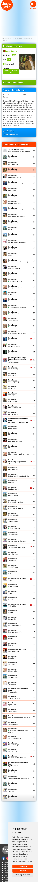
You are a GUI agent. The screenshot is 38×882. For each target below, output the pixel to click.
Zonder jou (12, 790)
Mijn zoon (12, 598)
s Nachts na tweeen (17, 650)
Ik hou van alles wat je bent (16, 447)
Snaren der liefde (13, 676)
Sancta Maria (12, 657)
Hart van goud (12, 387)
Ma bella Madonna (13, 566)
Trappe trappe (12, 683)
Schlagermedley (12, 670)
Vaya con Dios (12, 704)
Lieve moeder (12, 559)
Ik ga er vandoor (12, 427)
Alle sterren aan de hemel (15, 183)
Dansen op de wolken (14, 267)
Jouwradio (6, 38)
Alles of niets (12, 196)
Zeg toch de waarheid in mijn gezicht (18, 777)
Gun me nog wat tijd (13, 381)
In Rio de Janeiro (13, 494)
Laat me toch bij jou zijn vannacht (17, 540)
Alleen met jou (12, 189)
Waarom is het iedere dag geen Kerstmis (18, 730)
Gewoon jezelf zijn (13, 368)
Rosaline (12, 637)
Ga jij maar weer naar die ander (17, 332)
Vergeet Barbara (12, 710)
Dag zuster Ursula (13, 248)
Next (35, 9)
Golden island (12, 374)
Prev (2, 9)
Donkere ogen (12, 300)
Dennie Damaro (17, 38)
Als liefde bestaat (13, 222)
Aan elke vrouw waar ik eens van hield (19, 150)
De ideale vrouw (12, 274)
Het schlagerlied (12, 394)
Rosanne (12, 644)
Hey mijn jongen (12, 400)
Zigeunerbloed (12, 784)
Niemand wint (12, 618)
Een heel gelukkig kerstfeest (17, 306)
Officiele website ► (10, 134)
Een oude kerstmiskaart (16, 326)
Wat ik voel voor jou (13, 744)
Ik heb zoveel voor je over (15, 440)
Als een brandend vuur (14, 202)
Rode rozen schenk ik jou (15, 631)
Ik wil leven (12, 481)
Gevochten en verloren (14, 352)
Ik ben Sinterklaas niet (14, 407)
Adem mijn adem (13, 163)
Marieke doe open (13, 585)
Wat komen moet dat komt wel (17, 757)
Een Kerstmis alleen (14, 313)
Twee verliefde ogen (14, 697)
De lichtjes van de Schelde (15, 287)
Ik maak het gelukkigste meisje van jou (18, 461)
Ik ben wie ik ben (13, 413)
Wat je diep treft (12, 750)
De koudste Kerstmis (15, 280)
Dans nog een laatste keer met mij (18, 261)
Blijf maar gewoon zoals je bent (17, 241)
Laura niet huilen (13, 553)
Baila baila (12, 235)
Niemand (12, 611)
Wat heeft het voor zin (14, 737)
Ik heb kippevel (12, 434)
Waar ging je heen (13, 723)
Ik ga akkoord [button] (22, 866)
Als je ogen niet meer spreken (16, 215)
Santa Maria (12, 663)
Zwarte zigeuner (12, 797)
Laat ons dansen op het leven (16, 546)
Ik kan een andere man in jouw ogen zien (18, 454)
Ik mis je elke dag (13, 468)
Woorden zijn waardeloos (15, 771)
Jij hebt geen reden (13, 514)
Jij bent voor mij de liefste (15, 507)
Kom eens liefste (13, 533)
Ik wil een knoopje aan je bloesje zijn (18, 475)
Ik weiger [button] (23, 870)
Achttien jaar (12, 157)
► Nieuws (5, 864)
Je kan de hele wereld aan (15, 501)
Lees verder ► (9, 131)
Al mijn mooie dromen (14, 170)
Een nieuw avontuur (13, 319)
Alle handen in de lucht (14, 176)
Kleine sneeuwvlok (14, 527)
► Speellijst (6, 866)
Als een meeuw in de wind (15, 209)
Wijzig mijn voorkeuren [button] (23, 875)
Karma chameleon (13, 520)
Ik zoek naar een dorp (14, 488)
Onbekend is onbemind (14, 624)
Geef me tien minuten (14, 345)
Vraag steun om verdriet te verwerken (19, 717)
